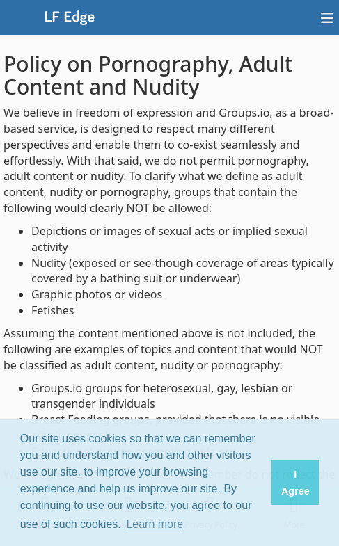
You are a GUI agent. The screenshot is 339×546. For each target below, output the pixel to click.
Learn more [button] (154, 524)
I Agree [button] (295, 483)
